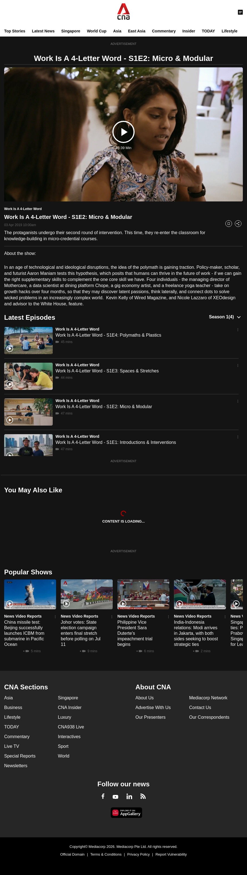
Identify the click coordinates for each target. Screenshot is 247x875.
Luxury (64, 717)
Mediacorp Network (208, 697)
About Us (144, 697)
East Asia (136, 31)
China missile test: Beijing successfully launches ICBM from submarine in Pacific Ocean (24, 633)
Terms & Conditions (106, 854)
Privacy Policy (138, 854)
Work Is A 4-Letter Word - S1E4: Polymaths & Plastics (108, 335)
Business (13, 707)
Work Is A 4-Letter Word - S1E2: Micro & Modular (104, 406)
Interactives (69, 736)
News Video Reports (23, 616)
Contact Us (200, 707)
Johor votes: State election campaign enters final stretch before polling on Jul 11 (80, 633)
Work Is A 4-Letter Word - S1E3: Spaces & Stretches (107, 371)
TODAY (208, 31)
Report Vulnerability (171, 854)
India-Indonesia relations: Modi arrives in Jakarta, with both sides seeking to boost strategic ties (196, 633)
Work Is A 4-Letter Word (77, 329)
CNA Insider (70, 707)
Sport (63, 746)
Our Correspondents (209, 717)
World (64, 756)
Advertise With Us (153, 707)
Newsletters (15, 765)
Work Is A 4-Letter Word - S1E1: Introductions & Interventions (116, 442)
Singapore (70, 31)
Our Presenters (150, 717)
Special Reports (20, 756)
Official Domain (72, 854)
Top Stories (14, 31)
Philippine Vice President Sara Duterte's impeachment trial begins (134, 633)
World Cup (97, 31)
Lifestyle (230, 31)
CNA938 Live (71, 727)
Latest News (43, 31)
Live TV (11, 746)
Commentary (164, 31)
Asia (117, 31)
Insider (188, 31)
